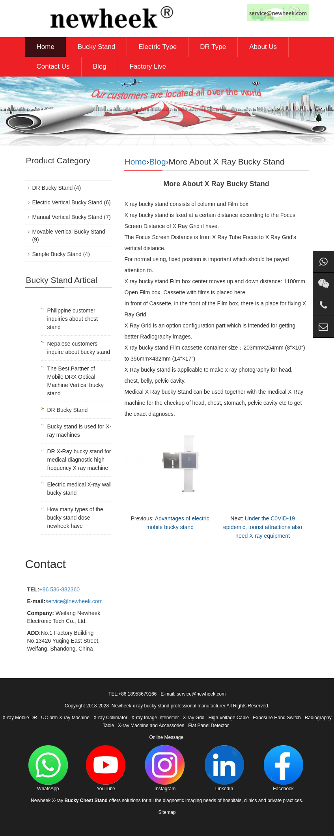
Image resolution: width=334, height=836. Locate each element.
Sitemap (166, 812)
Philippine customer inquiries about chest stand (72, 318)
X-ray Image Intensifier (155, 717)
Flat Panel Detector (208, 725)
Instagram (165, 768)
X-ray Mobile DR (19, 717)
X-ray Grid (194, 717)
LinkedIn (224, 768)
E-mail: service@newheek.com (193, 694)
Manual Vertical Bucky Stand (67, 217)
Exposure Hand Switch (276, 717)
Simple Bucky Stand (57, 254)
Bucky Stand (96, 46)
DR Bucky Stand (52, 188)
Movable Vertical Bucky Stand (68, 231)
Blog (99, 66)
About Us (263, 46)
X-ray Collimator (110, 717)
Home (45, 46)
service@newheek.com (74, 601)
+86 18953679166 (137, 694)
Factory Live (148, 66)
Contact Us (53, 66)
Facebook (283, 768)
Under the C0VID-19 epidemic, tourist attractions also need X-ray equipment (262, 527)
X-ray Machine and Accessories (151, 725)
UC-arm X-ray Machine (65, 717)
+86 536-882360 (59, 589)
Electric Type (157, 46)
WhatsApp (48, 768)
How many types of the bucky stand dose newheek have (75, 517)
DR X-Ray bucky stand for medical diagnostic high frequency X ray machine (79, 459)
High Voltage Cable (229, 717)
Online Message (166, 737)
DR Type (213, 46)
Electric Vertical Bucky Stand (67, 202)
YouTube (105, 768)
